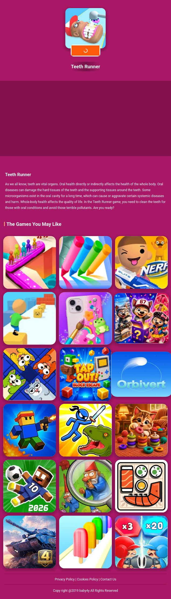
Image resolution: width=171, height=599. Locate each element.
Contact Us (108, 579)
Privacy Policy (65, 579)
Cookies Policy (88, 579)
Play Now (85, 50)
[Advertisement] (85, 118)
